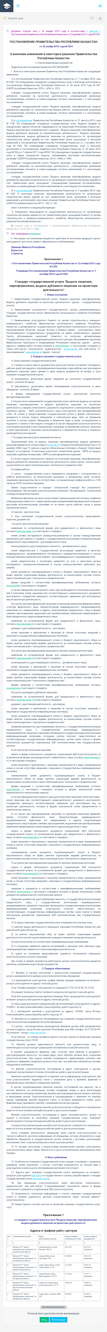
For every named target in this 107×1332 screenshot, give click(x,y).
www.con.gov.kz (37, 1032)
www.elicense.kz (33, 352)
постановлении (24, 120)
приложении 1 (62, 346)
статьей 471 (54, 445)
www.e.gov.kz (70, 349)
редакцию (35, 233)
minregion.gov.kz (41, 1178)
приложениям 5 (24, 624)
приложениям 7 (24, 700)
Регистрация (58, 1319)
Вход (44, 1319)
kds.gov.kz (37, 1175)
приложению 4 (14, 585)
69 (37, 229)
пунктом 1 (95, 31)
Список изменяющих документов (53, 63)
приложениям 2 (24, 531)
